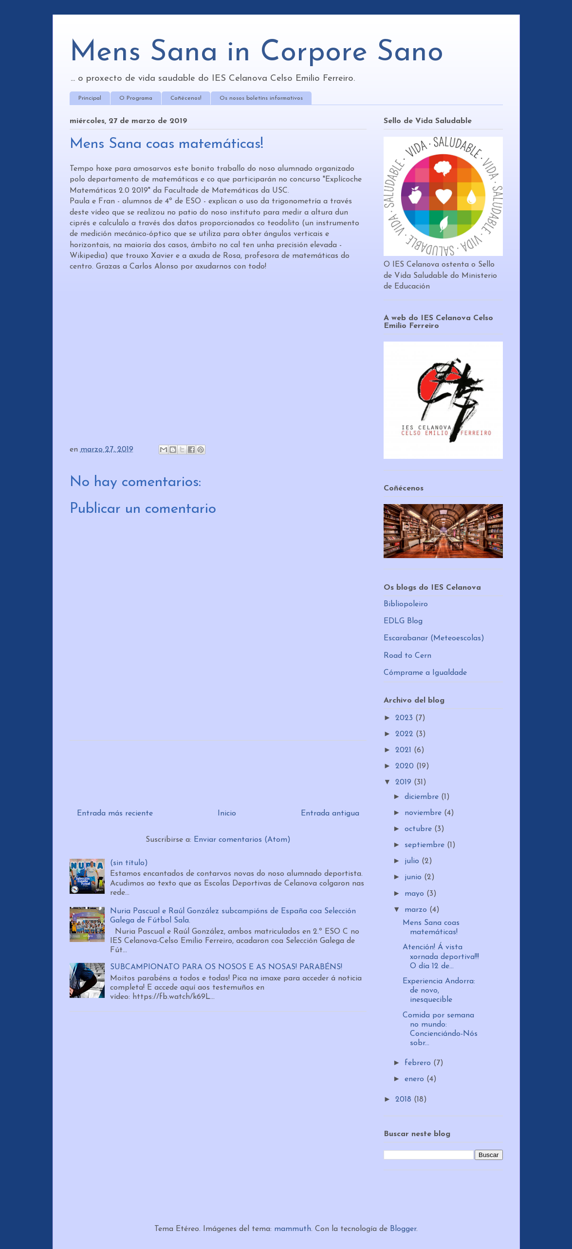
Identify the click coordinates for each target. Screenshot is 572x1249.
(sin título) (129, 863)
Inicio (227, 813)
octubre (419, 829)
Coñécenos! (186, 98)
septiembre (426, 845)
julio (413, 861)
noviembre (424, 813)
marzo (417, 910)
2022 (405, 734)
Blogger (403, 1229)
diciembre (423, 797)
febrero (419, 1063)
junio (414, 877)
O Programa (135, 98)
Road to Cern (407, 656)
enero (415, 1079)
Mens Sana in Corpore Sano (256, 53)
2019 (404, 782)
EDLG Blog (403, 621)
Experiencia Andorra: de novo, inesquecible (439, 990)
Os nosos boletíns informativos (261, 98)
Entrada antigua (330, 813)
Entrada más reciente (115, 813)
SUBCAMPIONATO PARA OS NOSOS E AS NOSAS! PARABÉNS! (226, 967)
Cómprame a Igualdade (425, 673)
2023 (405, 718)
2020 (405, 766)
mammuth (292, 1229)
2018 (404, 1100)
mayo (415, 894)
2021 (404, 750)
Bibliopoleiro (406, 604)
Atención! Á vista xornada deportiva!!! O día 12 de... (441, 956)
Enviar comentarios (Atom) (242, 840)
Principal (89, 98)
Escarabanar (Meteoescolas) (434, 638)
